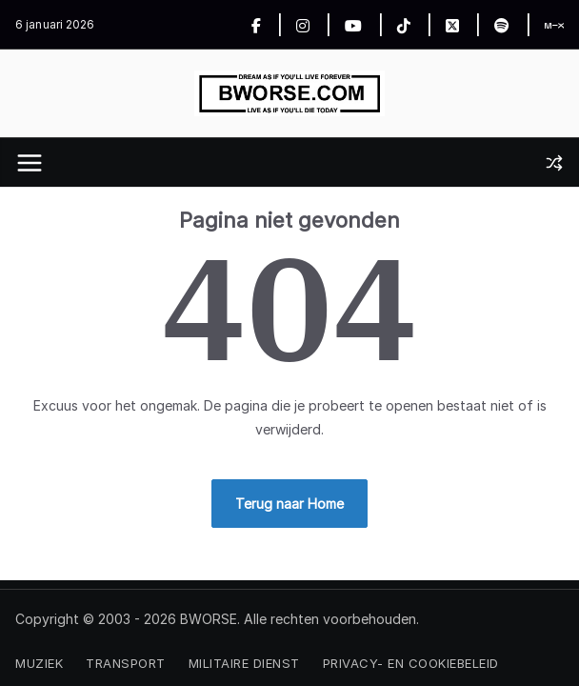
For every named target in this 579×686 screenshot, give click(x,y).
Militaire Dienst (244, 663)
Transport (126, 663)
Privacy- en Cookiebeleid (411, 663)
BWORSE (208, 619)
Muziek (39, 663)
